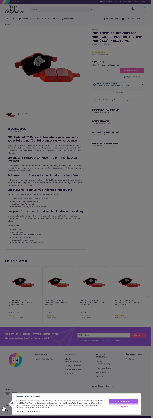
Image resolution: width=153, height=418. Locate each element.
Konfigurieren (123, 407)
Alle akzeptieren (123, 401)
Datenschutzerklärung (32, 411)
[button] (4, 409)
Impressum (19, 411)
